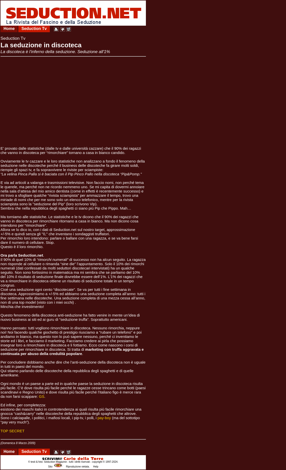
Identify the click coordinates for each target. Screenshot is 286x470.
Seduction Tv (34, 28)
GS (42, 396)
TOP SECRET (12, 431)
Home (9, 28)
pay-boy (105, 418)
